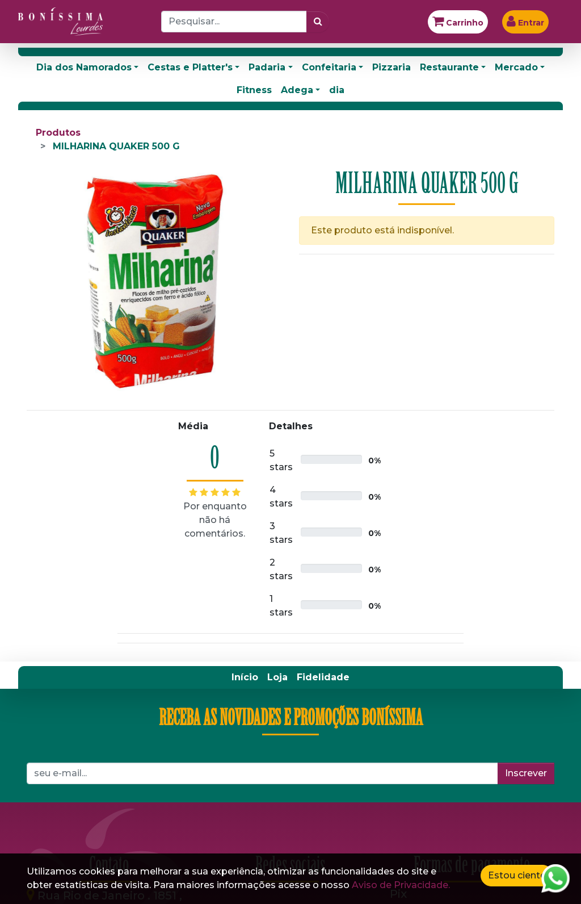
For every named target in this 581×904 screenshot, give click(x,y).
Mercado (516, 67)
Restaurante (449, 67)
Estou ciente (517, 875)
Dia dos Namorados (84, 67)
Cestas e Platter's (190, 67)
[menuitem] (245, 677)
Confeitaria (329, 67)
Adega (297, 90)
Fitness (254, 90)
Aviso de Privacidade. (401, 885)
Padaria (267, 67)
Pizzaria (391, 67)
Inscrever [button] (526, 773)
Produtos (58, 132)
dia (336, 90)
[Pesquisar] (318, 21)
